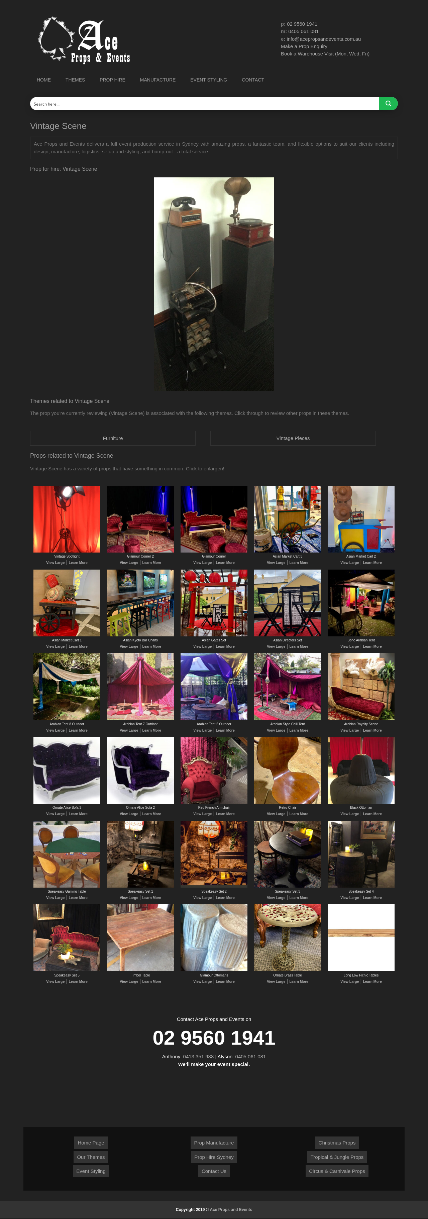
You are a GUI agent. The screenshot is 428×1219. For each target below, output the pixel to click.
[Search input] (205, 104)
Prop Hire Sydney (214, 1158)
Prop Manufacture (214, 1144)
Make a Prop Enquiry (304, 46)
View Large (56, 563)
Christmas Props (337, 1144)
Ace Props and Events (231, 1210)
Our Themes (91, 1158)
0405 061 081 (304, 31)
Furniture (113, 438)
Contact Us (214, 1172)
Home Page (91, 1144)
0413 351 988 (198, 1057)
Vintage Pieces (293, 438)
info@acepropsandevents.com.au (324, 39)
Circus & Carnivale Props (337, 1172)
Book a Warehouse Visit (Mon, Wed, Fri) (325, 54)
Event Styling (91, 1172)
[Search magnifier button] (388, 103)
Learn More (78, 563)
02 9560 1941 (302, 24)
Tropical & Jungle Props (337, 1158)
